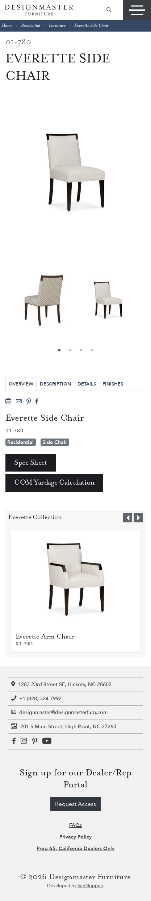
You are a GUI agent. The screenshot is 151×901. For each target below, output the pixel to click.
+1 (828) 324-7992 (36, 698)
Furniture (57, 25)
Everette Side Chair (91, 25)
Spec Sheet (30, 462)
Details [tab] (86, 384)
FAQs (75, 825)
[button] (127, 517)
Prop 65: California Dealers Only (75, 848)
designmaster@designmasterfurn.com (59, 712)
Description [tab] (55, 384)
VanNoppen (90, 885)
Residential (30, 25)
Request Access (75, 804)
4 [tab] (92, 350)
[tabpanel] (108, 300)
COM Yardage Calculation (54, 482)
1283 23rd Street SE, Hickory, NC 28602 (61, 684)
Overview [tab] (21, 384)
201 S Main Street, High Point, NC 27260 (63, 726)
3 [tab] (81, 350)
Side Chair (54, 442)
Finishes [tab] (112, 384)
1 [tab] (59, 350)
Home (7, 25)
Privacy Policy (75, 836)
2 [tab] (70, 350)
